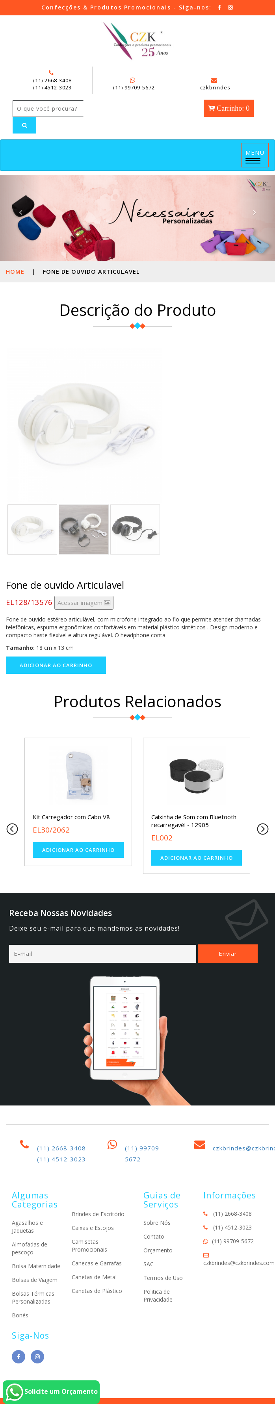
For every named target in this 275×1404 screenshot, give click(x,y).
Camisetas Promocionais (89, 1245)
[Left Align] (24, 125)
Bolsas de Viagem (35, 1279)
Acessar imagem (84, 602)
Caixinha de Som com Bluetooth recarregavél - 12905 (193, 821)
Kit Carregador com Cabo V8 (71, 817)
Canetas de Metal (94, 1277)
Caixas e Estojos (93, 1228)
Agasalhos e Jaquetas (27, 1226)
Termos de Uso (163, 1278)
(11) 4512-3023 (52, 87)
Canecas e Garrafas (97, 1263)
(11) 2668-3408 (52, 80)
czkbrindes (215, 84)
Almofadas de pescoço (29, 1248)
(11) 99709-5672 (134, 87)
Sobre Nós (157, 1222)
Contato (153, 1236)
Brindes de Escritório (98, 1214)
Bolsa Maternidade (36, 1266)
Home (15, 271)
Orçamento (158, 1250)
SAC (148, 1264)
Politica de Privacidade (158, 1295)
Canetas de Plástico (97, 1291)
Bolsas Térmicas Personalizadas (33, 1297)
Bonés (20, 1315)
